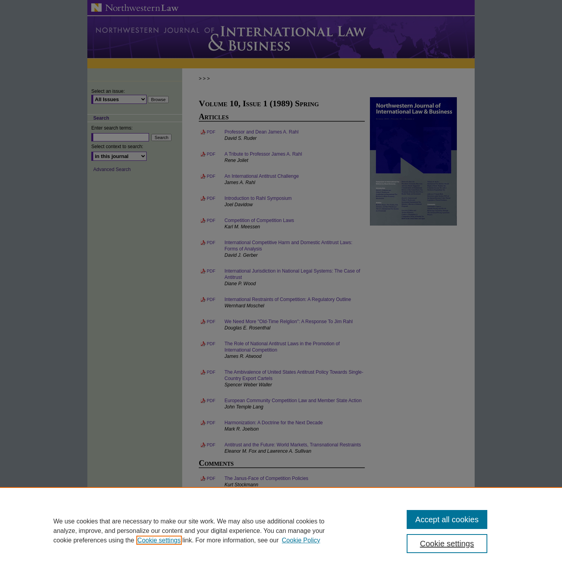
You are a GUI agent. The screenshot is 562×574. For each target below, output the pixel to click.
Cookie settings (159, 540)
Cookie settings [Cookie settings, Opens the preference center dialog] (447, 543)
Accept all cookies (447, 519)
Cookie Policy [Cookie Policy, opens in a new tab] (301, 540)
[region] (281, 530)
